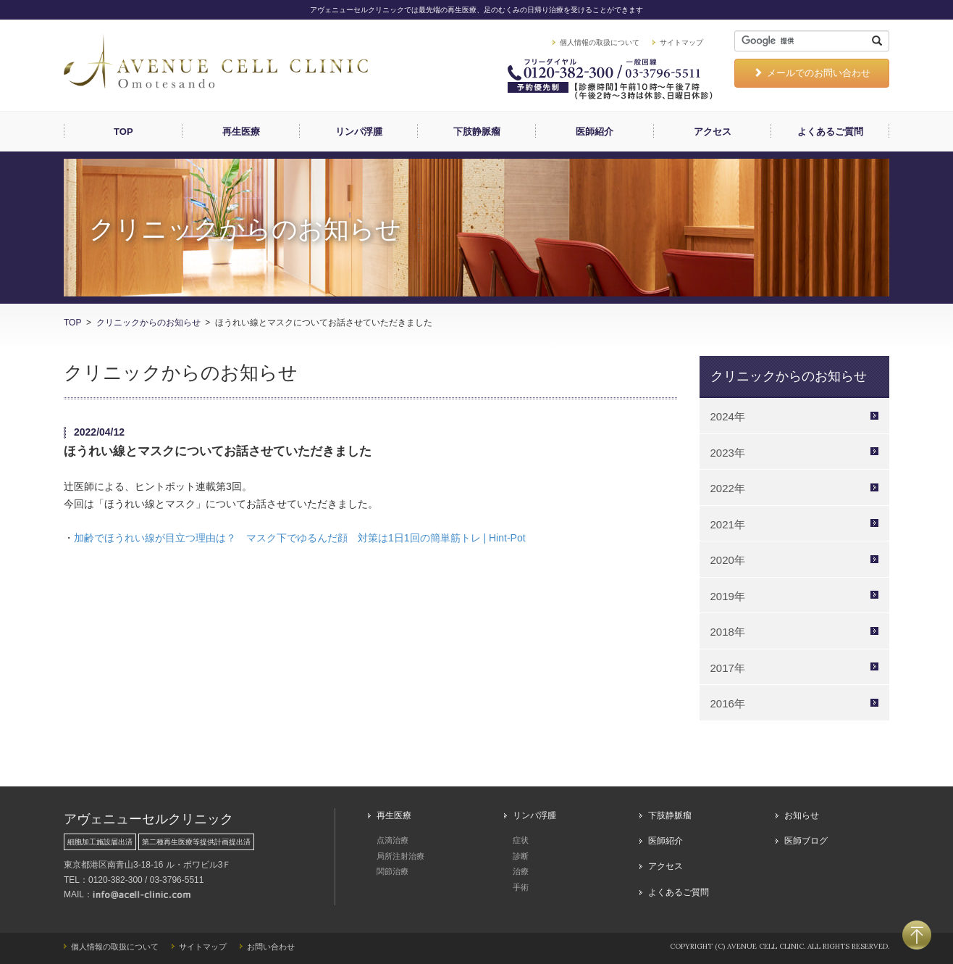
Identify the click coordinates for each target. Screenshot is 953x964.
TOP (123, 131)
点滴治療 (392, 840)
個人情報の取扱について (599, 42)
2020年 (727, 560)
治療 (521, 871)
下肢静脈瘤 (476, 131)
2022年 (727, 488)
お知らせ (801, 815)
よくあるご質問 (830, 131)
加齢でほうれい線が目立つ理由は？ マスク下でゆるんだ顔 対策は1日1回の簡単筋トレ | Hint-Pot (300, 538)
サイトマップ (681, 42)
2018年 (727, 632)
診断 (521, 856)
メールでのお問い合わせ (811, 72)
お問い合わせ (271, 946)
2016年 (727, 703)
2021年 (727, 524)
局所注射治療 (400, 856)
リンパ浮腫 (358, 131)
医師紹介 (594, 131)
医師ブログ (806, 841)
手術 (521, 887)
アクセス (712, 131)
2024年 (727, 416)
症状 (521, 840)
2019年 (727, 596)
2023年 (727, 452)
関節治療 (392, 871)
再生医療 (241, 131)
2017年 (727, 668)
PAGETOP (916, 935)
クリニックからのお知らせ (148, 322)
